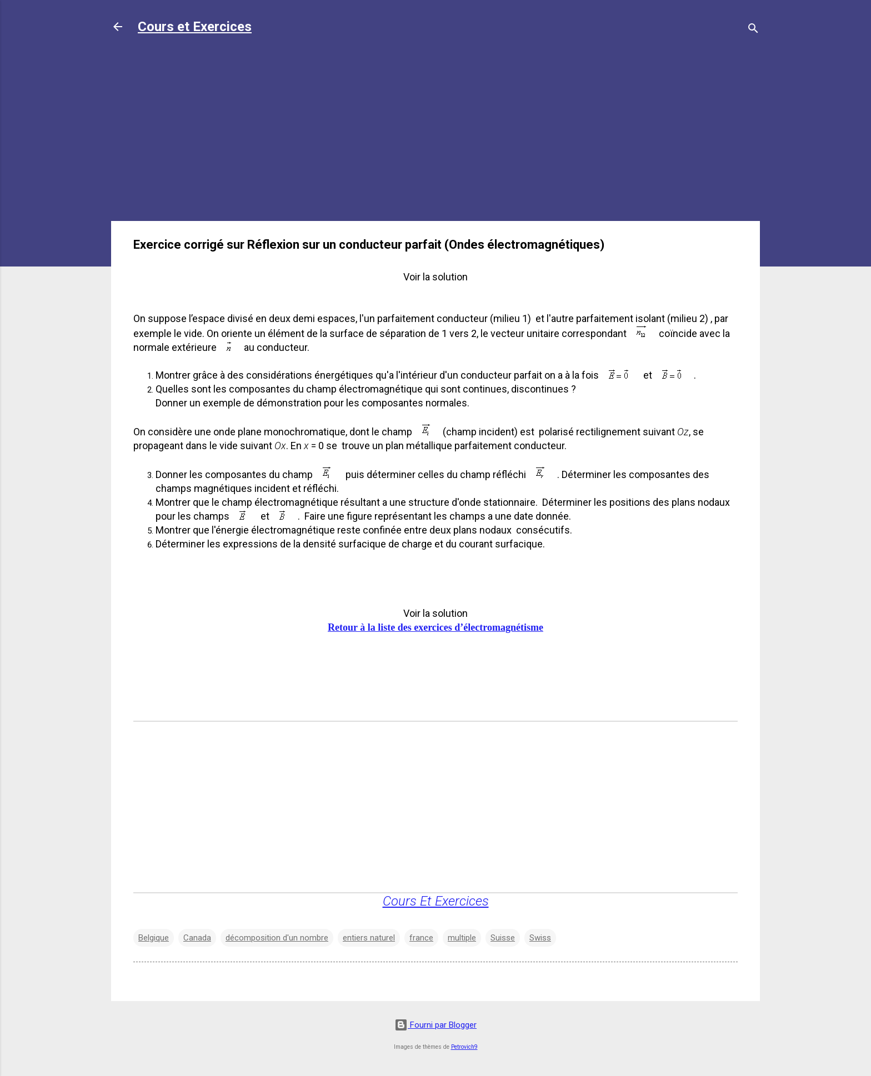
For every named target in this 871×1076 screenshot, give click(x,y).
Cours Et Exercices (436, 901)
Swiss (540, 938)
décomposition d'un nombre (277, 938)
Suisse (502, 938)
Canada (197, 938)
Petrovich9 (464, 1046)
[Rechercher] (753, 30)
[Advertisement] (435, 134)
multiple (462, 938)
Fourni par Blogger (435, 1025)
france (421, 938)
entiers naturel (369, 938)
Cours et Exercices (195, 26)
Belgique (153, 938)
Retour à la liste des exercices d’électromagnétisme (435, 627)
